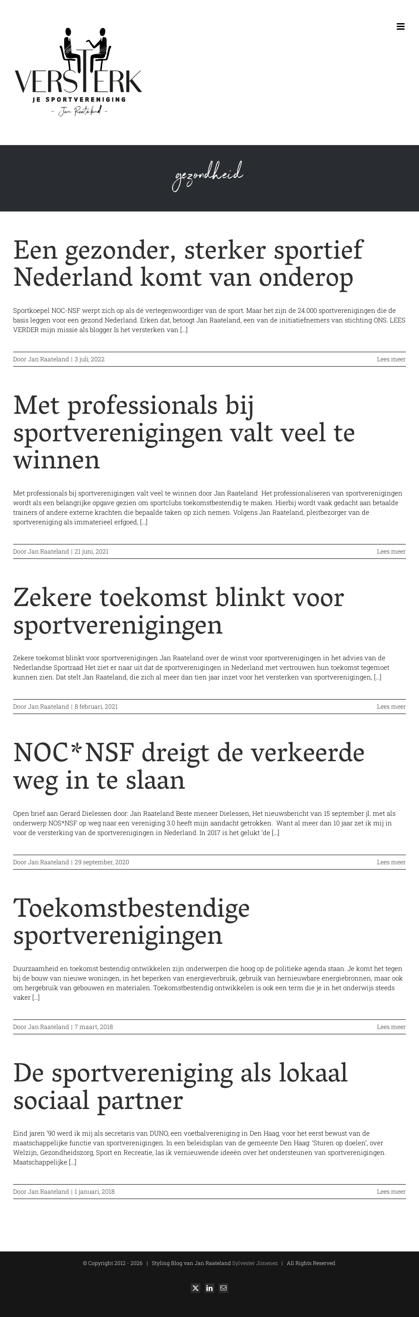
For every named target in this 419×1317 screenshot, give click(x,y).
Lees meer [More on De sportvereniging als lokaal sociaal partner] (391, 1191)
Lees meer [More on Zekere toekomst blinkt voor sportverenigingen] (391, 706)
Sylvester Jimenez (254, 1262)
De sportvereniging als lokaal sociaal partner (180, 1090)
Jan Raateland (48, 359)
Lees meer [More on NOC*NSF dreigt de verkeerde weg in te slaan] (391, 862)
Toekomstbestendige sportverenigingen (131, 925)
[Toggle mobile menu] (401, 26)
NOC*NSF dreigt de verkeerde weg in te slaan (189, 769)
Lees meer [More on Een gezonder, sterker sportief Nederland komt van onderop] (391, 359)
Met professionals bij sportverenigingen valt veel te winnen (184, 436)
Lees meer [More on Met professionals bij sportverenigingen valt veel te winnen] (391, 551)
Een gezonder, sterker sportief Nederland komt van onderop (188, 267)
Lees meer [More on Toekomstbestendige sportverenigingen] (391, 1026)
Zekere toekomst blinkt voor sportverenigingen (178, 614)
